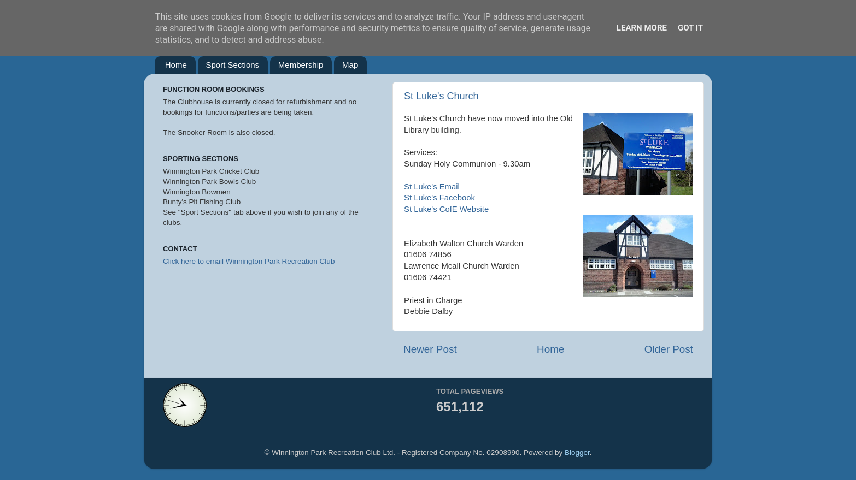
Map (350, 64)
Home (176, 64)
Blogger (577, 452)
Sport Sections (233, 64)
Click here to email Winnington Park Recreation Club (249, 261)
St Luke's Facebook (439, 197)
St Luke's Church (441, 96)
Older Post (668, 349)
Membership (301, 64)
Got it (690, 28)
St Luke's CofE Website (446, 209)
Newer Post (430, 349)
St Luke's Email (432, 186)
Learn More (642, 28)
